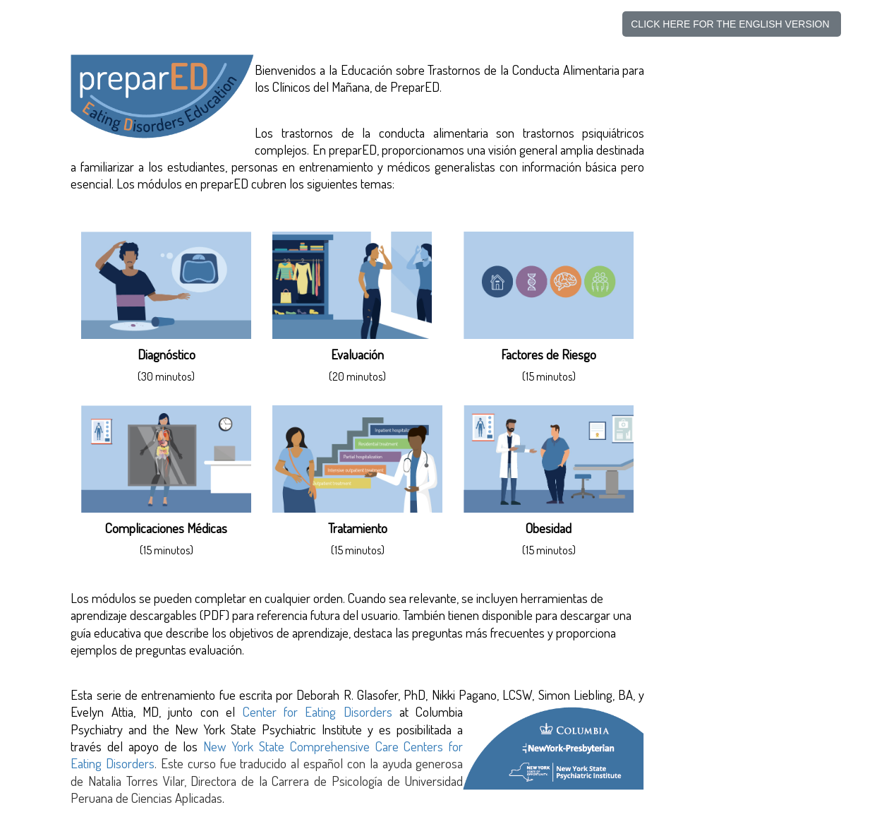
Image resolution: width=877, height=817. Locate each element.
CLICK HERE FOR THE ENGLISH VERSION (731, 24)
